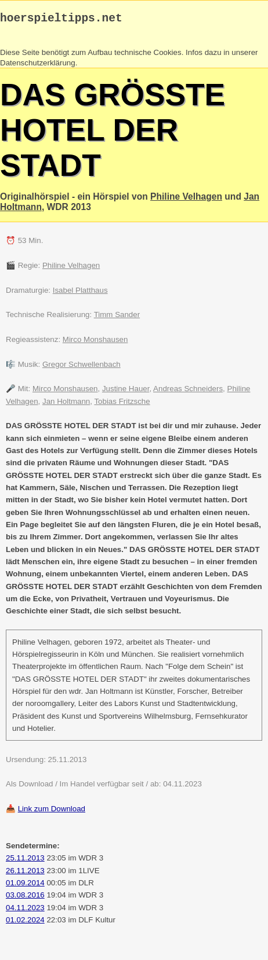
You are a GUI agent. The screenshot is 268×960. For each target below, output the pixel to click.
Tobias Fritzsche (122, 404)
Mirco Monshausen (95, 342)
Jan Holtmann (66, 404)
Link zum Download (51, 811)
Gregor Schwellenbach (81, 367)
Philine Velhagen (186, 199)
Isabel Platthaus (80, 293)
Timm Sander (117, 317)
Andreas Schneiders (188, 391)
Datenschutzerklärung (37, 65)
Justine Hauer (126, 391)
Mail (69, 947)
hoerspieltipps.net (61, 20)
